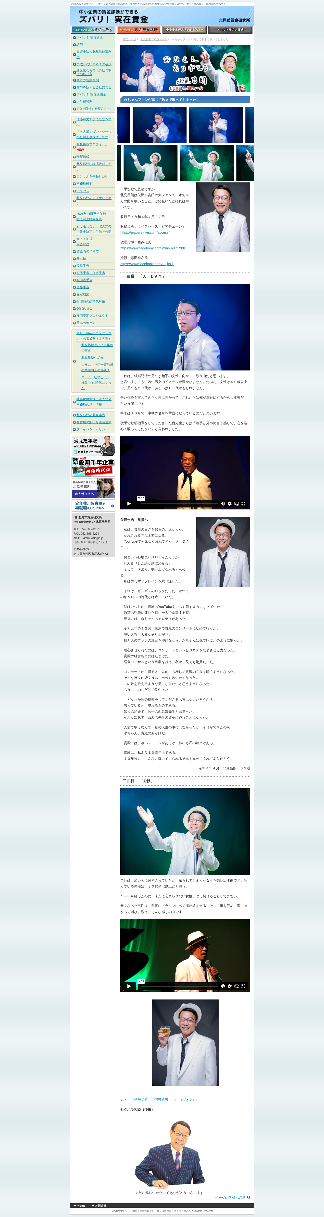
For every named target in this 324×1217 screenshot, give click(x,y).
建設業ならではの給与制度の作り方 (94, 72)
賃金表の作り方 (87, 251)
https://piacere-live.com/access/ (145, 232)
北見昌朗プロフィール (153, 39)
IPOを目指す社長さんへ (93, 108)
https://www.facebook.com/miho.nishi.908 (152, 248)
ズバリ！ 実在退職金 (91, 94)
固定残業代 (84, 294)
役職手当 (82, 266)
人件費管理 (84, 101)
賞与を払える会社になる (94, 87)
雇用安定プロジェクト (92, 315)
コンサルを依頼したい (92, 176)
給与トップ (129, 39)
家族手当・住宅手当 (90, 273)
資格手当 (82, 287)
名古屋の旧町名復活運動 (94, 422)
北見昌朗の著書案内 (90, 415)
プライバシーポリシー (92, 429)
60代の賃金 (84, 308)
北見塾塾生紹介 (92, 357)
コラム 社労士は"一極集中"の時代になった (96, 382)
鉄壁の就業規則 (87, 80)
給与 (79, 44)
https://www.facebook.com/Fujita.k (147, 264)
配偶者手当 (84, 280)
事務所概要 (84, 183)
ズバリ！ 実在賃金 (89, 37)
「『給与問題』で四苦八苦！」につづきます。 (163, 1100)
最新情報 (82, 157)
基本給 (81, 258)
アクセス (82, 191)
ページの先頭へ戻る (230, 1198)
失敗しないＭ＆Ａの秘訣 (94, 64)
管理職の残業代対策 (90, 301)
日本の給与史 (86, 323)
